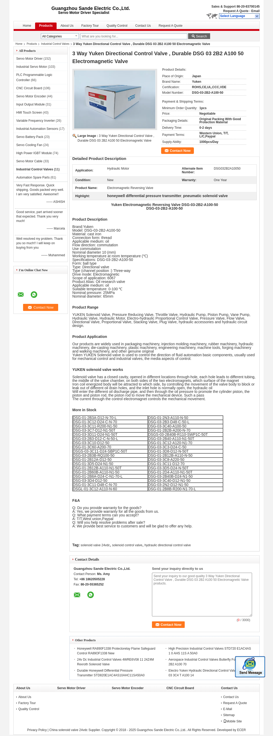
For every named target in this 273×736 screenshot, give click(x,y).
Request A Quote (235, 11)
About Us (67, 25)
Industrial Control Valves (55, 43)
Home (27, 25)
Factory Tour (90, 25)
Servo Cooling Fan (29, 145)
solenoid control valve (127, 545)
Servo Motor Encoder (31, 96)
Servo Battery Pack (29, 137)
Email (255, 11)
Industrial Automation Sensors (37, 129)
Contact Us (143, 25)
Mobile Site (232, 721)
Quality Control (117, 25)
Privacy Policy (37, 730)
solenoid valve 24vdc (95, 545)
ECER (241, 730)
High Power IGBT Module (34, 153)
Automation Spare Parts (33, 177)
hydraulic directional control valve (167, 545)
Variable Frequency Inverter (35, 120)
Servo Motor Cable (29, 161)
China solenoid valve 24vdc (68, 730)
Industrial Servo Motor (31, 67)
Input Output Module (30, 104)
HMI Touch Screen (29, 112)
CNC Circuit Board (29, 88)
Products (46, 25)
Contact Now (180, 151)
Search (201, 36)
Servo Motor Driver (29, 58)
